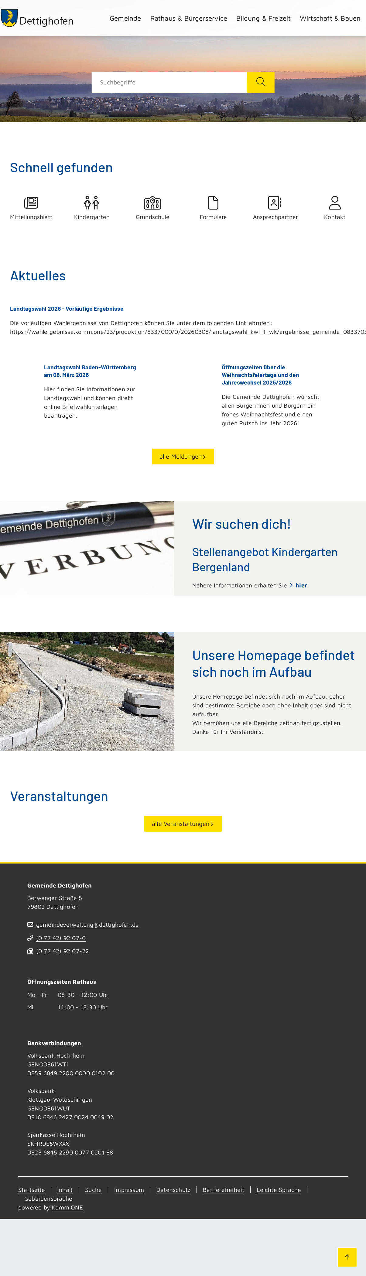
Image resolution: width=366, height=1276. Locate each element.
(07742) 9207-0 (61, 937)
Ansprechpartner (274, 208)
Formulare (213, 208)
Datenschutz (173, 1189)
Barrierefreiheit (223, 1189)
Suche (93, 1189)
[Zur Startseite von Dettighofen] (37, 18)
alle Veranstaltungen (180, 823)
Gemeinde (125, 18)
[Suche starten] (261, 82)
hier (301, 584)
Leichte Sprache (279, 1189)
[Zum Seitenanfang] (347, 1257)
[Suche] (169, 82)
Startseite (31, 1189)
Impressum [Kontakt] (129, 1189)
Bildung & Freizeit (263, 18)
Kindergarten (92, 208)
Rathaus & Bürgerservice (188, 18)
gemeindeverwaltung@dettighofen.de (87, 924)
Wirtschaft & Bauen (330, 18)
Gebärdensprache (48, 1198)
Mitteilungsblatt (31, 208)
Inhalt (65, 1189)
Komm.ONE (67, 1207)
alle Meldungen (180, 456)
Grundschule (153, 208)
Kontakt (335, 208)
